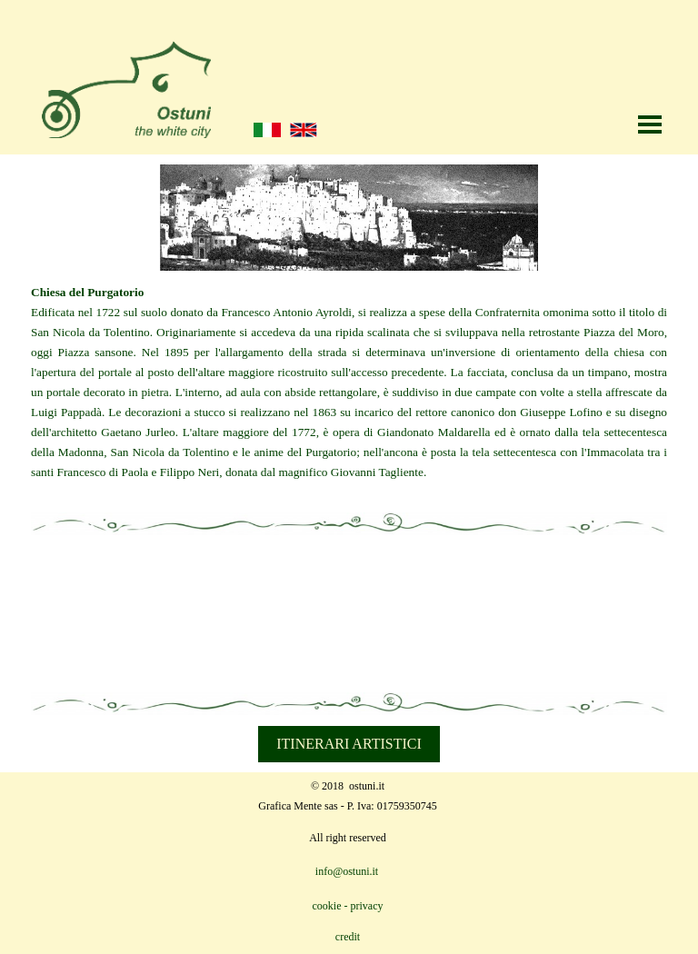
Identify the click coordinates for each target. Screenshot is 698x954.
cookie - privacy (348, 905)
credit (347, 936)
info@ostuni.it (346, 871)
